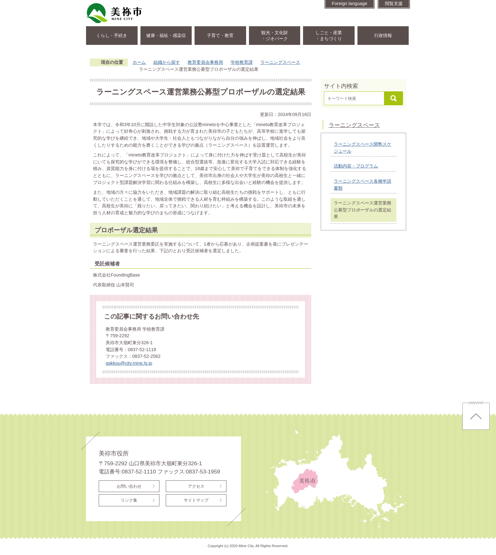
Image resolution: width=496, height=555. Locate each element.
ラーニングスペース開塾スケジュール (362, 148)
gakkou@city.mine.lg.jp (129, 363)
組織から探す (166, 62)
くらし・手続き (111, 35)
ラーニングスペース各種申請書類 (362, 185)
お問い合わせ (129, 486)
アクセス (196, 486)
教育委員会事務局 (205, 62)
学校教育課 (242, 62)
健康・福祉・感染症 (166, 35)
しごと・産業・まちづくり (328, 35)
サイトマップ (196, 500)
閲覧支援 (394, 3)
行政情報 (383, 35)
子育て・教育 (220, 35)
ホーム (139, 62)
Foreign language (349, 3)
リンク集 (129, 500)
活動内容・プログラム (356, 165)
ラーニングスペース (280, 62)
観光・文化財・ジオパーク (274, 35)
